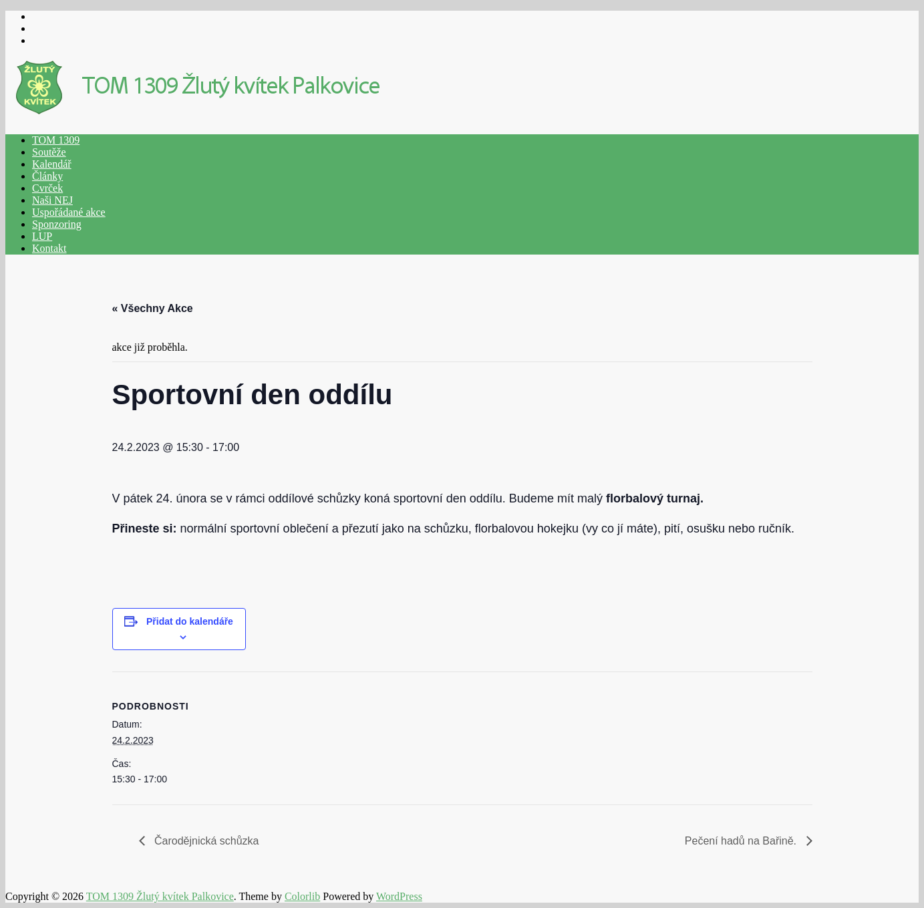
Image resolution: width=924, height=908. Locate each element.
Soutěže (49, 152)
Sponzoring (57, 224)
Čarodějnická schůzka (205, 841)
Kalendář (51, 164)
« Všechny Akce (152, 308)
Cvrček (47, 188)
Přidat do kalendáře (189, 621)
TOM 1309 (56, 140)
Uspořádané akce (69, 212)
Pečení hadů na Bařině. (742, 841)
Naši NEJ (52, 200)
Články (47, 176)
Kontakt (49, 248)
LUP (42, 236)
